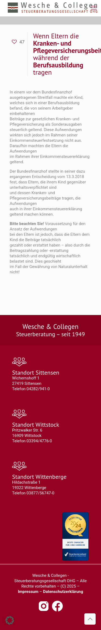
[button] (9, 620)
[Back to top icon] (90, 619)
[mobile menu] (93, 8)
